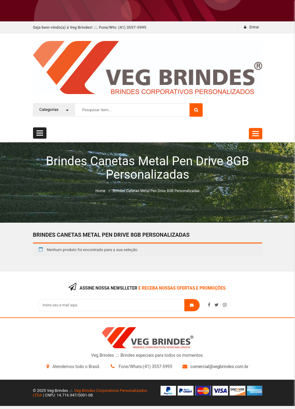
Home (100, 191)
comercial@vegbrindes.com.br (219, 366)
